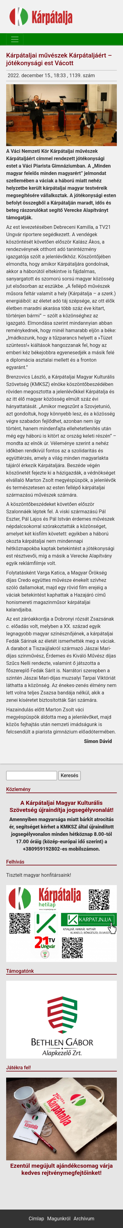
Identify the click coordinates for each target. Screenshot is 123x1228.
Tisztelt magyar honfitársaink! (38, 875)
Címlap (36, 1219)
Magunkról (59, 1219)
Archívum (84, 1219)
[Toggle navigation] (14, 39)
